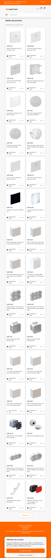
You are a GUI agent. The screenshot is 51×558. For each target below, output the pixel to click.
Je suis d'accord (25, 551)
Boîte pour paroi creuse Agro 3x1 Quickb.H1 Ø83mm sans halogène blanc (15, 469)
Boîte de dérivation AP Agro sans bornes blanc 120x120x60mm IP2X (15, 276)
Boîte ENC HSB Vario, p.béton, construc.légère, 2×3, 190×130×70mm (35, 502)
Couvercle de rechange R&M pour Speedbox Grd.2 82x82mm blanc (35, 276)
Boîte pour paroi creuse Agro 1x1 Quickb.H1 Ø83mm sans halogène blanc (35, 147)
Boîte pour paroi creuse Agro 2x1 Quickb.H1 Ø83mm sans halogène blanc (35, 469)
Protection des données (25, 555)
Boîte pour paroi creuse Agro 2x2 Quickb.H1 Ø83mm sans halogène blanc (15, 308)
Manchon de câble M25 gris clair (35, 436)
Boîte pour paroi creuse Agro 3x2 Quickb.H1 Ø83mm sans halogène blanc (35, 308)
